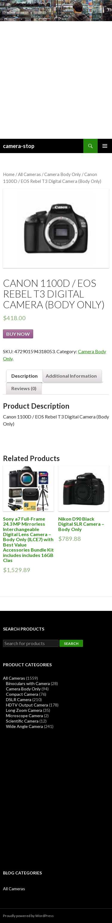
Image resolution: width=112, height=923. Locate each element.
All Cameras (29, 174)
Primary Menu (105, 146)
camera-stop (18, 146)
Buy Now (18, 334)
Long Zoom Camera (24, 710)
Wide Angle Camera (24, 726)
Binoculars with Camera (28, 683)
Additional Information (71, 376)
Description (24, 376)
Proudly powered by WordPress (28, 915)
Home (9, 174)
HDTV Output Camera (27, 704)
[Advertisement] (56, 80)
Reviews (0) (23, 388)
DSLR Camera (18, 699)
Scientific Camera (22, 720)
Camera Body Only (62, 174)
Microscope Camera (24, 715)
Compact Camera (22, 694)
